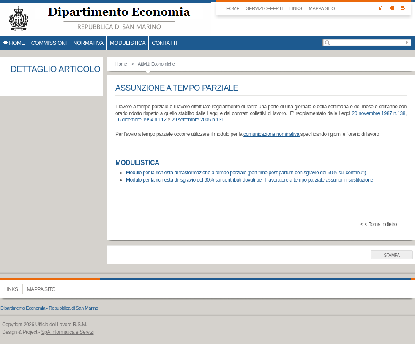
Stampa (391, 255)
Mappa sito (322, 8)
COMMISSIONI (49, 43)
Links (295, 8)
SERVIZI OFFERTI (264, 8)
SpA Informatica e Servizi (67, 332)
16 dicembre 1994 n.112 (141, 120)
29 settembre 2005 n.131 (198, 120)
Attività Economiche (156, 63)
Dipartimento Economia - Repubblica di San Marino (49, 308)
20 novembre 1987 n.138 (378, 113)
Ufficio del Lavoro (105, 18)
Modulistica (127, 43)
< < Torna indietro (378, 224)
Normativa (88, 43)
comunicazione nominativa (271, 134)
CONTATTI (164, 43)
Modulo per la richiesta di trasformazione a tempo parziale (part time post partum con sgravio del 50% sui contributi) (246, 173)
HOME (232, 8)
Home (121, 63)
